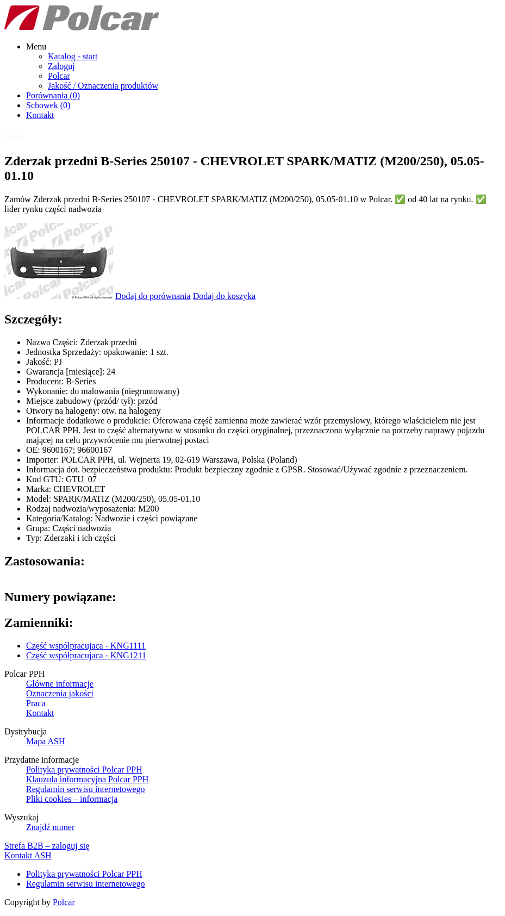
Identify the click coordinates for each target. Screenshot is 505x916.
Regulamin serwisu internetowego (85, 789)
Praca (36, 703)
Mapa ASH (45, 741)
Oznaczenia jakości (59, 693)
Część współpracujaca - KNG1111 (86, 645)
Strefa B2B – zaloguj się (46, 845)
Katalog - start (73, 56)
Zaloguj (61, 66)
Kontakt (40, 115)
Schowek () (48, 105)
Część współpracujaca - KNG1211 (86, 655)
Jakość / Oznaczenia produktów (103, 85)
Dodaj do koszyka (224, 296)
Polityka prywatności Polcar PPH (84, 769)
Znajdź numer (50, 827)
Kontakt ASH (28, 855)
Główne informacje (59, 683)
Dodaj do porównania (153, 296)
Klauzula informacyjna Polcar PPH (87, 779)
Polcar (59, 75)
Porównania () (53, 95)
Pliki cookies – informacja (71, 798)
